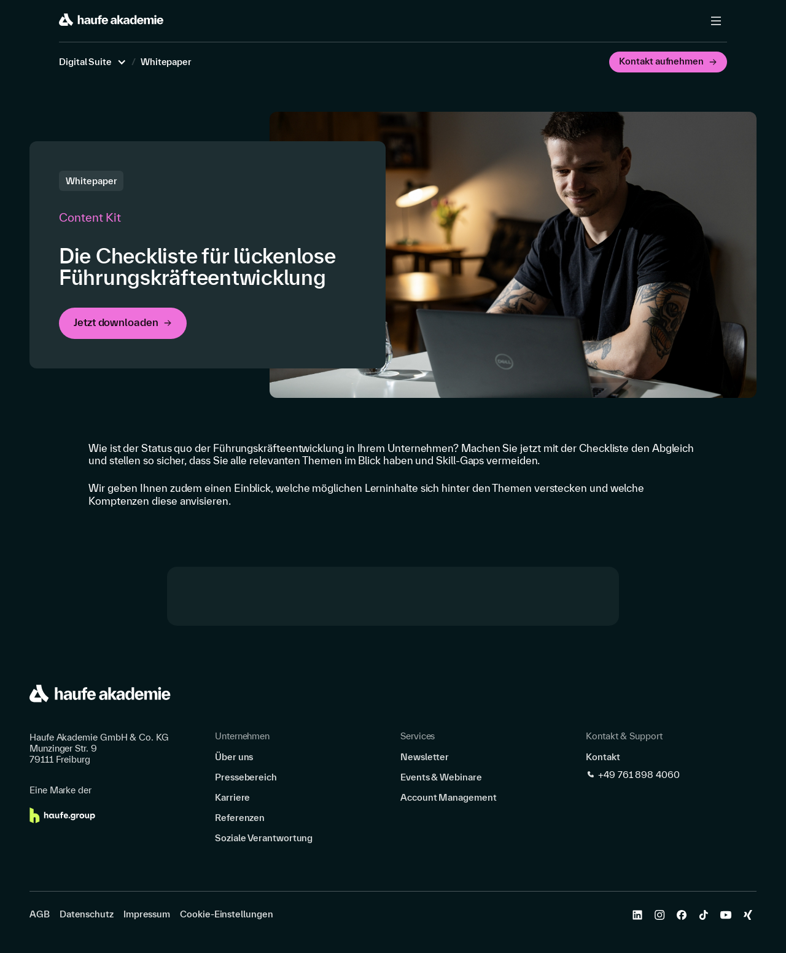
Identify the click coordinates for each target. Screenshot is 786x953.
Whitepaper (166, 62)
